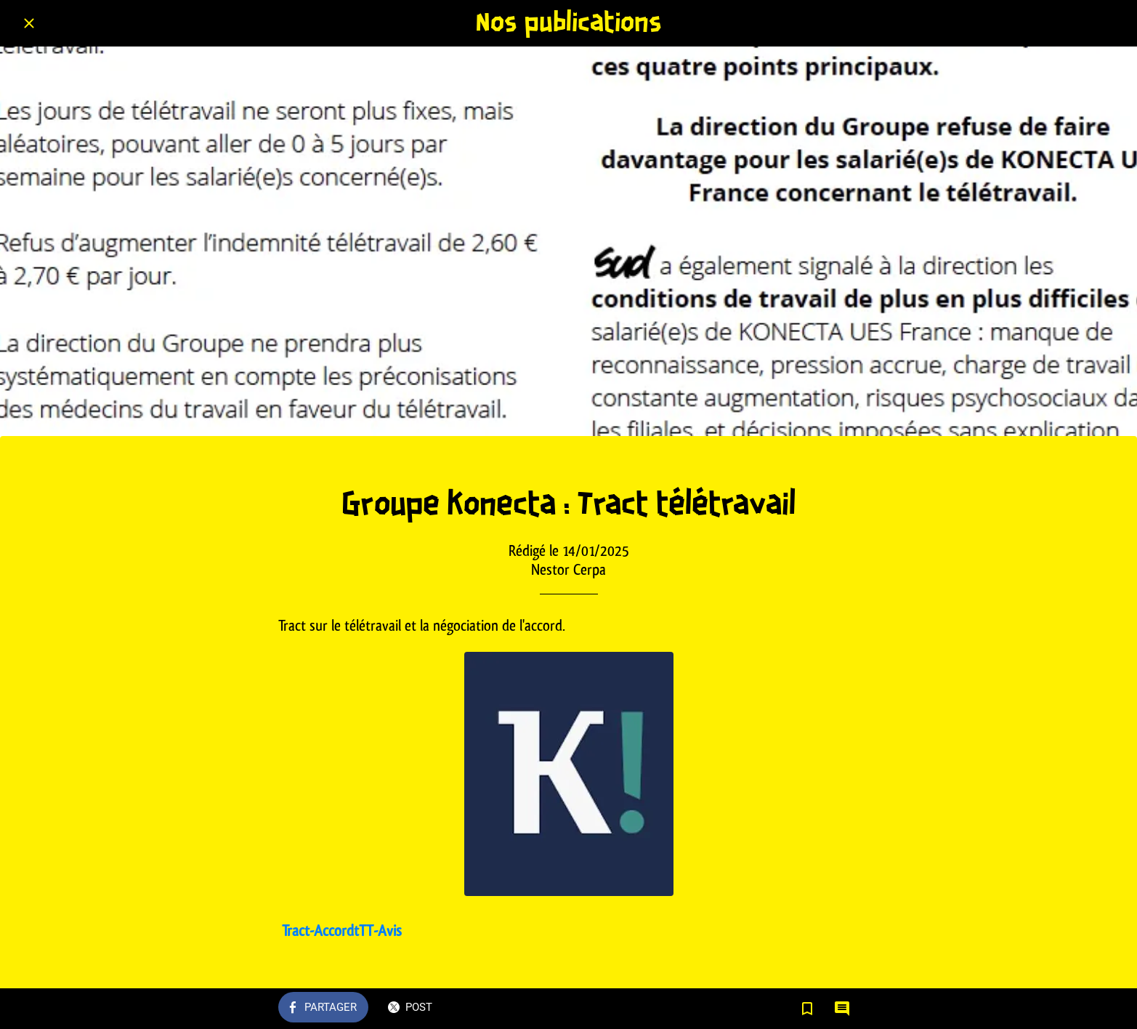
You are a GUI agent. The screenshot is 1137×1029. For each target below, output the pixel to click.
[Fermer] (29, 23)
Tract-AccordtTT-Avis (342, 930)
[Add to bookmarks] (807, 1008)
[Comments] (842, 1008)
